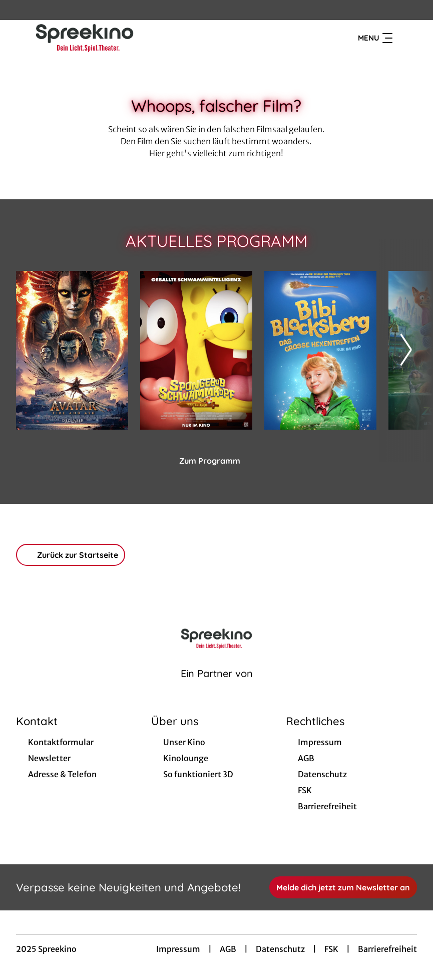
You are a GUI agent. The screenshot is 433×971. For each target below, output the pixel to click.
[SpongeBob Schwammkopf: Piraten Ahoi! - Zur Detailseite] (196, 350)
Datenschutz (280, 949)
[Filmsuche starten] (407, 38)
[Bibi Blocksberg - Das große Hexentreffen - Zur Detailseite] (320, 350)
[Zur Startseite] (86, 38)
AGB (228, 949)
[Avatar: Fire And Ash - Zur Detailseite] (72, 350)
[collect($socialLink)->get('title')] (18, 10)
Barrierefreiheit (387, 949)
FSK (331, 949)
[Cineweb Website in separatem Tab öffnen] (217, 686)
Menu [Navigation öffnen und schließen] (375, 38)
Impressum (178, 949)
